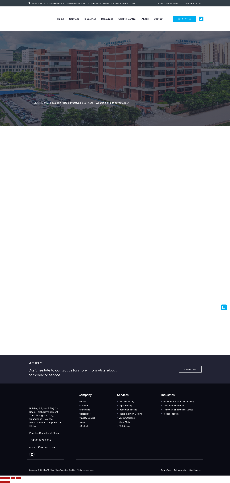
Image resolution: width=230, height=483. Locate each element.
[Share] (7, 478)
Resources (107, 18)
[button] (201, 19)
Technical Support (51, 102)
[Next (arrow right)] (7, 482)
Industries (90, 18)
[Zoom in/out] (18, 478)
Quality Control (127, 18)
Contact (158, 18)
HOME (35, 102)
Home (60, 18)
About (145, 18)
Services (74, 18)
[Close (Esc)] (2, 478)
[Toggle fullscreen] (13, 478)
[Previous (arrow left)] (2, 482)
